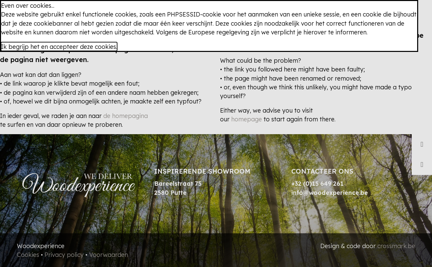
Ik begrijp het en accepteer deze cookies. (59, 46)
